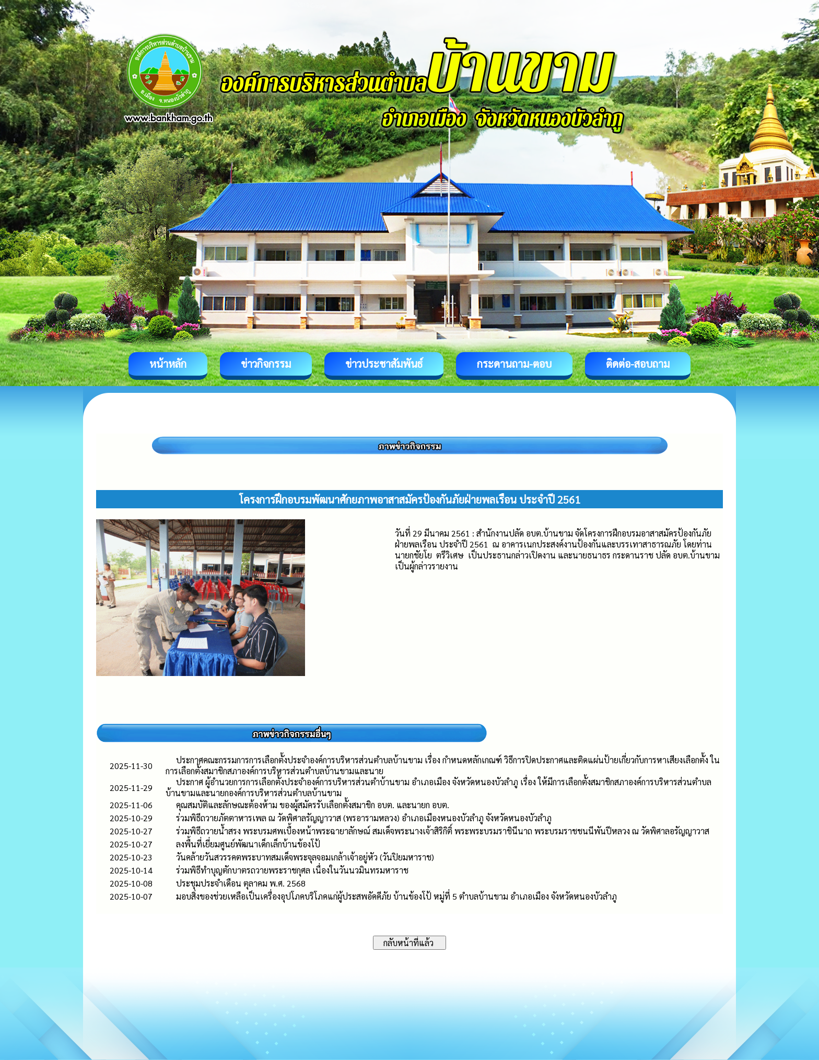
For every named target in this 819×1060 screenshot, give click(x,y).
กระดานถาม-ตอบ (514, 363)
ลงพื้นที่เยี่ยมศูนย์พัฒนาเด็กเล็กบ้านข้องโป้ (248, 843)
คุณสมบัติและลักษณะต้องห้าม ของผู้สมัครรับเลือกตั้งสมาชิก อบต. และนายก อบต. (312, 804)
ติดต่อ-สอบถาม (638, 363)
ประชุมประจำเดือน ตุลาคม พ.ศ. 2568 (241, 883)
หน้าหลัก (167, 363)
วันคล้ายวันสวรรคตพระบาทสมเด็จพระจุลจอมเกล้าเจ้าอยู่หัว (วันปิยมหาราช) (305, 857)
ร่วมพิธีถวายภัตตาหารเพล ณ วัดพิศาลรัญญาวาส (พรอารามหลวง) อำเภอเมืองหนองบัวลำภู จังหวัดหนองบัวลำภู (364, 817)
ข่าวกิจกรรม (266, 363)
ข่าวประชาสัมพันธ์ (384, 363)
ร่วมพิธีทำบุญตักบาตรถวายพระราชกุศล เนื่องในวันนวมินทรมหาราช (292, 870)
